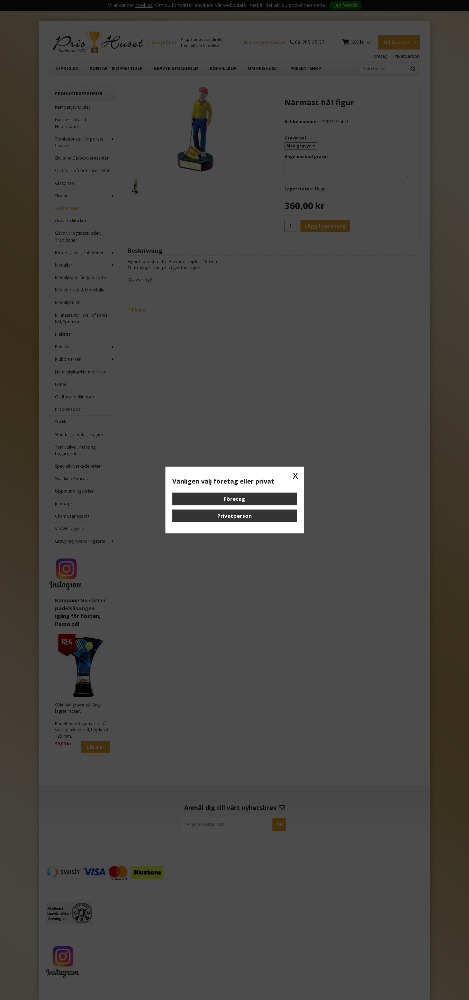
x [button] (295, 475)
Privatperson (234, 515)
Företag (234, 498)
